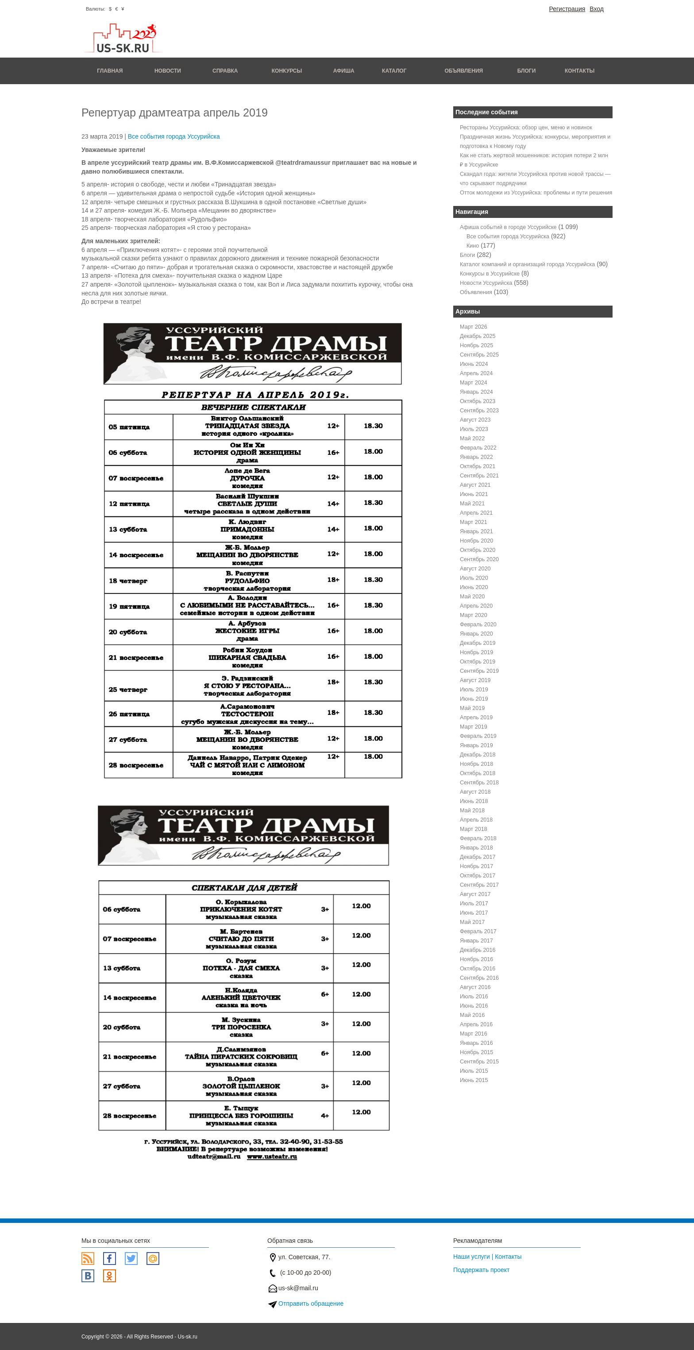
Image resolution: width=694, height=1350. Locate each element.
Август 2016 (475, 987)
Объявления (463, 71)
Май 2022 (472, 438)
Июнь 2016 (474, 1006)
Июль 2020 (474, 578)
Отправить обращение (310, 1303)
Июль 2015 (474, 1071)
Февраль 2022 (478, 448)
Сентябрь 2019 (479, 671)
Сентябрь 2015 (479, 1062)
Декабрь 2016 (478, 950)
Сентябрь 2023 (479, 410)
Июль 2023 (474, 429)
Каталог (394, 71)
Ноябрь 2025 (476, 345)
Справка (225, 71)
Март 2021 (473, 522)
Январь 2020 (476, 634)
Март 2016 (473, 1034)
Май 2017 (472, 922)
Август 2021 (475, 485)
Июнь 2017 (474, 913)
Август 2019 (475, 680)
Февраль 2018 (478, 838)
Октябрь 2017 (477, 876)
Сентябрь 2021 (479, 476)
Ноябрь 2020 (476, 541)
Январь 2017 (476, 941)
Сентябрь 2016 (479, 978)
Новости (167, 71)
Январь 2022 (476, 457)
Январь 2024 (476, 392)
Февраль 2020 (478, 624)
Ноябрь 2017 (476, 866)
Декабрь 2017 (478, 857)
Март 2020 (473, 615)
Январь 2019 (476, 745)
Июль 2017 (474, 903)
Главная (110, 71)
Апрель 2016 (476, 1024)
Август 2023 (475, 420)
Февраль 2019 (478, 736)
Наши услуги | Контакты (487, 1256)
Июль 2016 (474, 996)
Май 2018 (472, 810)
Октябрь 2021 (477, 466)
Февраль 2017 (478, 931)
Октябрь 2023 (477, 401)
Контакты (579, 71)
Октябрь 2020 (477, 550)
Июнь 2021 (474, 494)
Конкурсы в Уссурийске (490, 274)
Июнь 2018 (474, 801)
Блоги (526, 71)
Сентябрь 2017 (479, 885)
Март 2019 (473, 727)
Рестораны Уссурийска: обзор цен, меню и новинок (526, 127)
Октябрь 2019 (477, 662)
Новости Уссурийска (486, 283)
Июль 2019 (474, 690)
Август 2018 (475, 792)
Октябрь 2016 (477, 969)
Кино (473, 246)
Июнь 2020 (474, 587)
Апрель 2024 (476, 373)
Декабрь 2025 (478, 336)
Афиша (344, 71)
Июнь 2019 (474, 699)
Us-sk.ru (187, 1337)
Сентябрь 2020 (479, 559)
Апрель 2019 (476, 717)
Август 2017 (475, 894)
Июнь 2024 (474, 364)
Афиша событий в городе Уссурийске (508, 227)
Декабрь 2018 (478, 755)
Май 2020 (472, 597)
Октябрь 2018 (477, 773)
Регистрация (567, 8)
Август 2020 (475, 569)
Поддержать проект (481, 1269)
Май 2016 (472, 1015)
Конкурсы (287, 71)
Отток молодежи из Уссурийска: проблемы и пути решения (536, 193)
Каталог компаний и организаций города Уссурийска (527, 264)
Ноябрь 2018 (476, 764)
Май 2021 (472, 503)
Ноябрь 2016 (476, 959)
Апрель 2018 (476, 820)
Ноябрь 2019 (476, 652)
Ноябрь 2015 (476, 1052)
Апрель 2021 (476, 513)
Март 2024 (473, 383)
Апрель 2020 (476, 606)
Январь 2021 (476, 531)
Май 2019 (472, 708)
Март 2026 (473, 327)
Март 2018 (473, 829)
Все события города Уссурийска (174, 136)
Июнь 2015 (474, 1080)
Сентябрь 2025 (479, 355)
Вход (597, 8)
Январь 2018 (476, 848)
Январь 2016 (476, 1043)
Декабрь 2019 (478, 643)
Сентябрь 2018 (479, 783)
